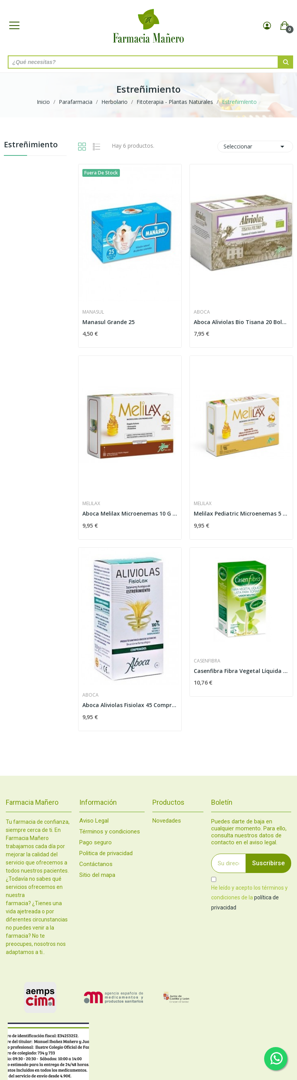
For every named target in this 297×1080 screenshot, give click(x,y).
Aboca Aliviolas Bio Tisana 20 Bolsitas (241, 322)
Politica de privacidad (106, 853)
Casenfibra (207, 661)
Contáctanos (96, 864)
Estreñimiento (31, 145)
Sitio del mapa (97, 875)
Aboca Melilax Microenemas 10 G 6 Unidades (130, 513)
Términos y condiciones (109, 832)
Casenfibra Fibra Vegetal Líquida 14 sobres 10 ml (241, 671)
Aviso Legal (94, 821)
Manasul (93, 312)
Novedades (166, 821)
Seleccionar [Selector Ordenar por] (255, 146)
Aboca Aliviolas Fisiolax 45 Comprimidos (130, 705)
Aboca (202, 312)
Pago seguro (95, 842)
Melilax (91, 503)
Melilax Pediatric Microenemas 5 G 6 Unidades (241, 513)
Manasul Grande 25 (108, 322)
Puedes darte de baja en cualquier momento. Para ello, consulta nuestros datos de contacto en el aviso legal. (249, 832)
